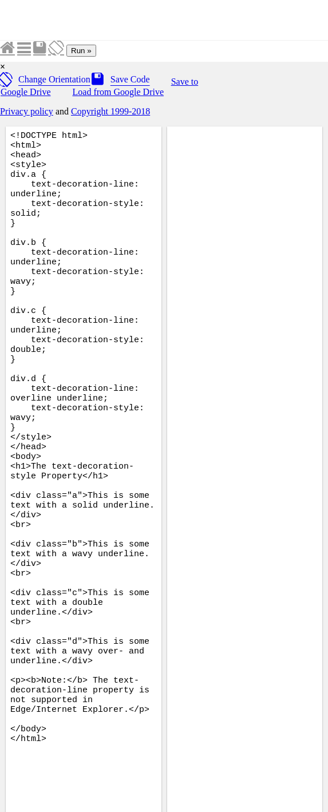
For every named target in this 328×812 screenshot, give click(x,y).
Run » (81, 50)
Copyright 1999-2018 (110, 111)
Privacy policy (26, 111)
